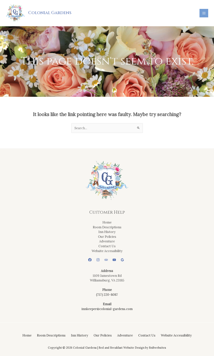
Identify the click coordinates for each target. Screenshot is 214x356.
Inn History (107, 232)
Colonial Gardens (49, 13)
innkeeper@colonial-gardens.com (107, 309)
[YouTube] (114, 260)
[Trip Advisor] (106, 260)
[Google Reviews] (122, 260)
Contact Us (107, 246)
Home (107, 222)
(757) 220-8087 (107, 294)
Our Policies (107, 237)
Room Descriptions (107, 227)
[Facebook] (90, 260)
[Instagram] (98, 260)
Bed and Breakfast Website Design (121, 347)
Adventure (107, 241)
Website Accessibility (107, 251)
